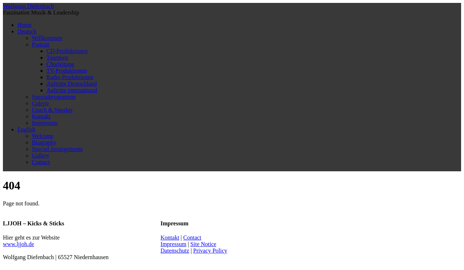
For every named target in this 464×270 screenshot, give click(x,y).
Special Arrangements (57, 149)
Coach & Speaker (52, 110)
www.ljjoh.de (18, 244)
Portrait (40, 44)
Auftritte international (71, 90)
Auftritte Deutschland (71, 84)
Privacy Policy (210, 251)
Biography (44, 142)
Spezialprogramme (54, 97)
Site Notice (203, 244)
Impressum (45, 123)
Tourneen (57, 57)
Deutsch (26, 31)
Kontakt (41, 116)
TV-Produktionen (66, 71)
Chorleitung (60, 64)
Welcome (43, 136)
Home (24, 25)
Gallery (40, 155)
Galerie (40, 103)
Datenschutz (175, 251)
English (26, 129)
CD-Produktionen (67, 51)
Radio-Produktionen (70, 77)
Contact (41, 162)
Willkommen (47, 38)
